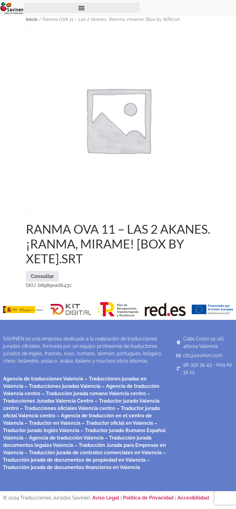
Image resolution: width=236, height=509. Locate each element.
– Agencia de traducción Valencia (63, 438)
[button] (82, 8)
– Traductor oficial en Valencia (117, 423)
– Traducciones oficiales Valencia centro (67, 408)
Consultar (42, 276)
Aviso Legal (106, 498)
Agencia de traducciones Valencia (43, 379)
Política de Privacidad (148, 498)
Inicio (31, 19)
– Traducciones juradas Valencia (61, 386)
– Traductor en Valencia (52, 423)
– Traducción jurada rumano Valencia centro (93, 393)
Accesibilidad (193, 498)
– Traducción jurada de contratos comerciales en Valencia (92, 452)
